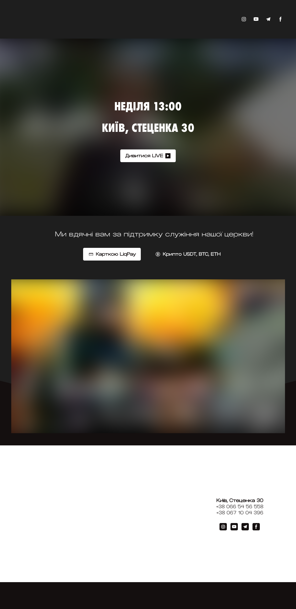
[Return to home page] (46, 19)
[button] (244, 19)
